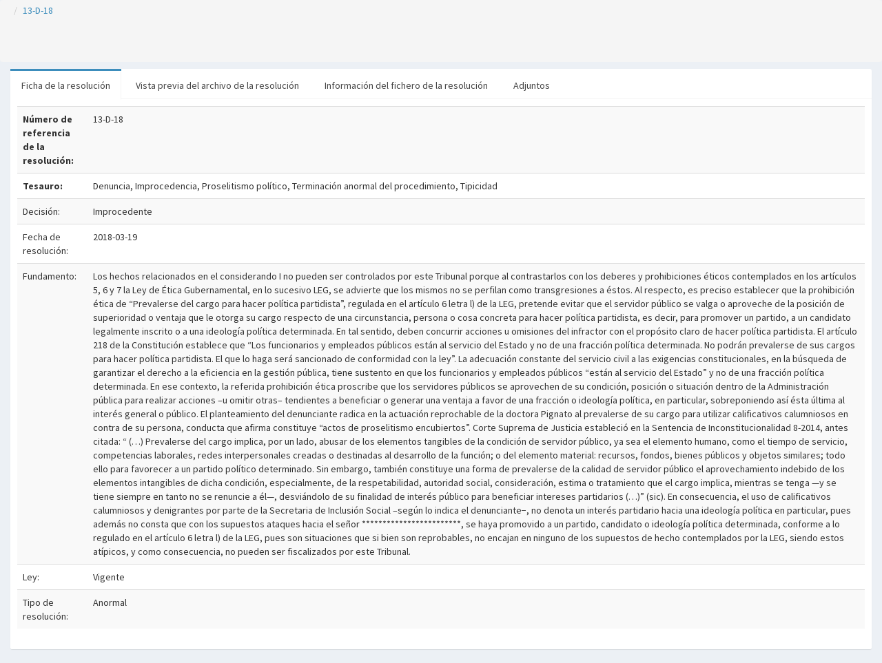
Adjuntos (531, 85)
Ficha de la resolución (65, 85)
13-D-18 (38, 10)
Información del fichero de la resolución (406, 85)
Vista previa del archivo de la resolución (217, 85)
